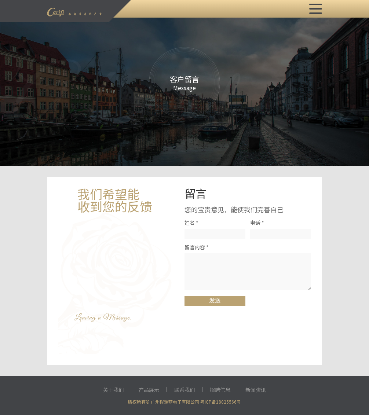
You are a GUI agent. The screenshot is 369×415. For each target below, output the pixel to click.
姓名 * (191, 222)
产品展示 (149, 389)
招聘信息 (220, 389)
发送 (215, 300)
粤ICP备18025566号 (220, 402)
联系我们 (184, 389)
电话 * (257, 222)
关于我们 (113, 389)
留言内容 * (196, 247)
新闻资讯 (255, 389)
